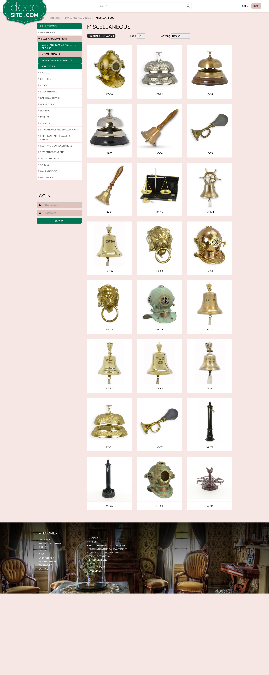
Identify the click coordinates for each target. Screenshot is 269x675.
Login (256, 6)
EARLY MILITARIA (48, 91)
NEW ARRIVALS (47, 32)
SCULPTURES (48, 66)
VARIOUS (44, 164)
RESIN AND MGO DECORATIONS (56, 145)
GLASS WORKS (47, 104)
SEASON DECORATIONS (52, 152)
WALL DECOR (46, 177)
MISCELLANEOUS (51, 54)
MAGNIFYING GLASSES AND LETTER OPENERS (59, 46)
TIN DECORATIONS (49, 158)
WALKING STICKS (48, 171)
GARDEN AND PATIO (50, 97)
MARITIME (45, 116)
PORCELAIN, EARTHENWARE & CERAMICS (55, 137)
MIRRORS (45, 123)
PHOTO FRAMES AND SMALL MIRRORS (59, 129)
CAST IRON (45, 78)
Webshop (55, 17)
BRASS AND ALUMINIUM (78, 17)
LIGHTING (45, 110)
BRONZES (45, 72)
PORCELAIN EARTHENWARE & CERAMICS (108, 549)
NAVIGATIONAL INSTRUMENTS (57, 60)
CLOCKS (44, 85)
